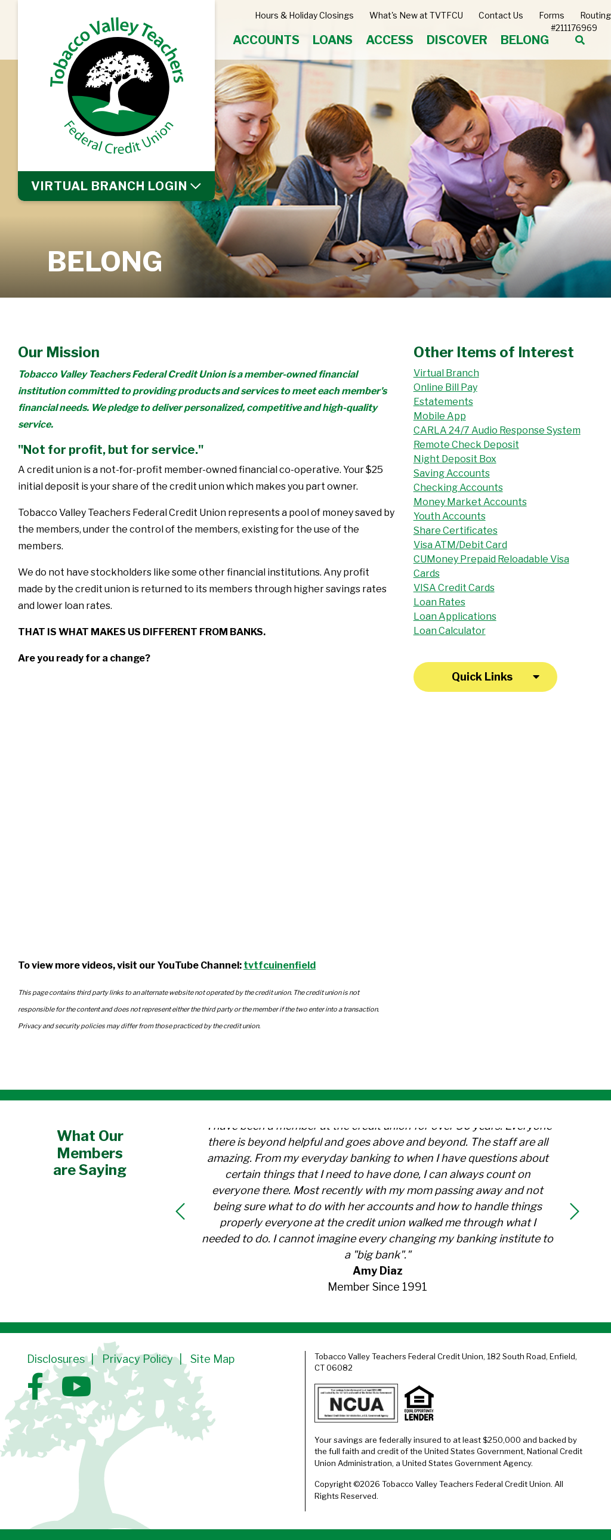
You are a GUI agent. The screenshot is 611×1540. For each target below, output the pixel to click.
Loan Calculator (449, 630)
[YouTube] (76, 1387)
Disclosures (56, 1359)
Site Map (212, 1359)
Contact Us (501, 15)
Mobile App (439, 416)
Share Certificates (455, 530)
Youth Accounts (449, 516)
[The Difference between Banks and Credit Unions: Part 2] (305, 747)
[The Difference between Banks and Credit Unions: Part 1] (108, 747)
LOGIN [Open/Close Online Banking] (109, 186)
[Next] (575, 1211)
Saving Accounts (451, 473)
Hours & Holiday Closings (304, 15)
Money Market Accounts (470, 502)
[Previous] (180, 1211)
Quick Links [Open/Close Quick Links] (482, 676)
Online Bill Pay (445, 387)
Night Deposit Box (454, 459)
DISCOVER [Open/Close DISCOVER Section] (457, 40)
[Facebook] (38, 1387)
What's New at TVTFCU (416, 15)
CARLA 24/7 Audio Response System (497, 430)
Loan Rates (439, 602)
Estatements (443, 401)
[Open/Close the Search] (580, 40)
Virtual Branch (446, 373)
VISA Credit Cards (454, 587)
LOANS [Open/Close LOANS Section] (333, 40)
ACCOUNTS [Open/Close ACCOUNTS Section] (266, 40)
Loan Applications (454, 616)
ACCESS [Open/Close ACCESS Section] (389, 40)
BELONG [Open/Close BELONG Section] (525, 40)
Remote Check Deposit (466, 444)
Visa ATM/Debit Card (460, 545)
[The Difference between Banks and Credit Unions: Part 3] (108, 887)
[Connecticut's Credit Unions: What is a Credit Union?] (305, 887)
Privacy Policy (137, 1359)
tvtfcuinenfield (279, 965)
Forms (551, 15)
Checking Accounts (458, 487)
